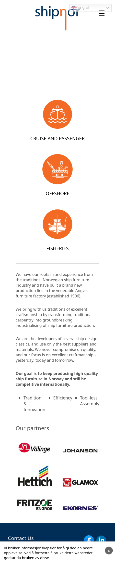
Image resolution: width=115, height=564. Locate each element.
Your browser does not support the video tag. (57, 61)
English (81, 8)
